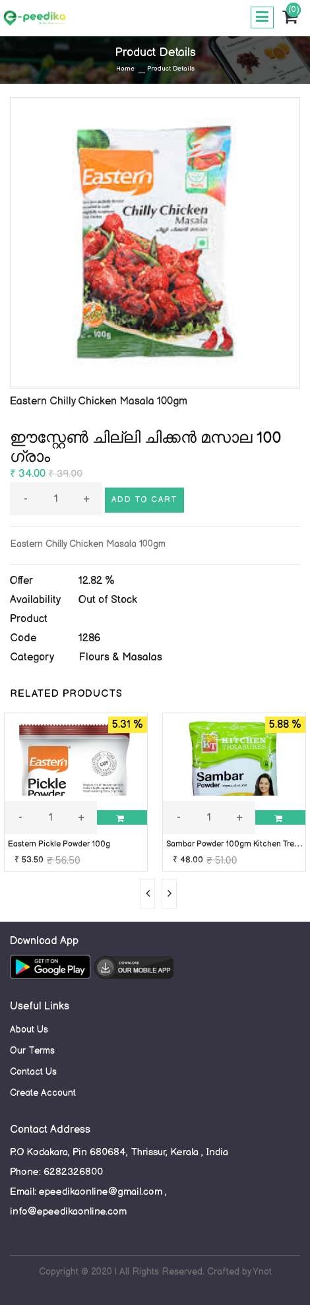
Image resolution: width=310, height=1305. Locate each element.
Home (125, 69)
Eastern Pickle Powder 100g (59, 844)
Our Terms (32, 1050)
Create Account (43, 1092)
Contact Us (33, 1071)
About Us (29, 1029)
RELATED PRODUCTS (66, 693)
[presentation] (147, 893)
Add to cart (144, 500)
